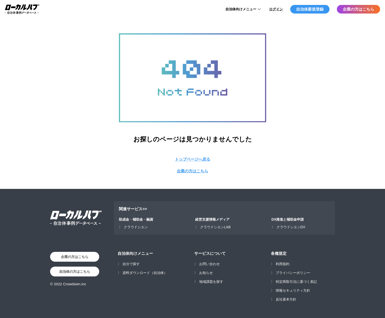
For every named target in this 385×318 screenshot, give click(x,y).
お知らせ (206, 273)
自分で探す (131, 264)
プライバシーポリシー (293, 273)
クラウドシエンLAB (215, 227)
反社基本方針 (286, 299)
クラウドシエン (136, 227)
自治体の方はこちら (74, 271)
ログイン (276, 9)
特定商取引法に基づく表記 (296, 282)
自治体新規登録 (310, 9)
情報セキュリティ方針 (293, 290)
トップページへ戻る (192, 159)
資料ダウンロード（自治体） (145, 273)
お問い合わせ (209, 264)
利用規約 (282, 264)
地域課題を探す (211, 282)
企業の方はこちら (358, 9)
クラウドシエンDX (290, 227)
